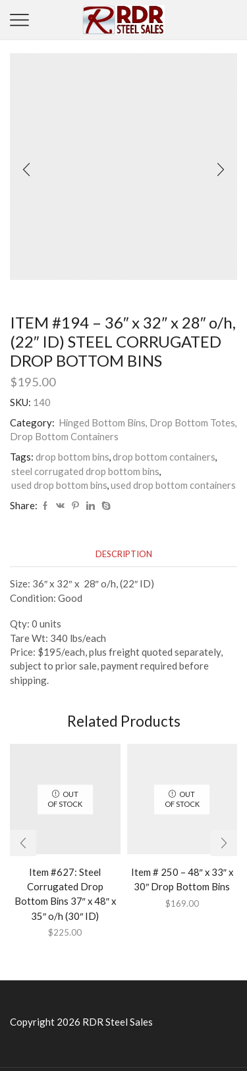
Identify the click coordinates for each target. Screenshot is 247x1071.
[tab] (124, 554)
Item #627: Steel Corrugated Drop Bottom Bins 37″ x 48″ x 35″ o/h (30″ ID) (65, 894)
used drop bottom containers (173, 485)
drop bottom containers (164, 457)
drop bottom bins (72, 457)
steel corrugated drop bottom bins (85, 471)
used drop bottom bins (59, 485)
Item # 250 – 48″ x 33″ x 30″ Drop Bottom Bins (182, 879)
